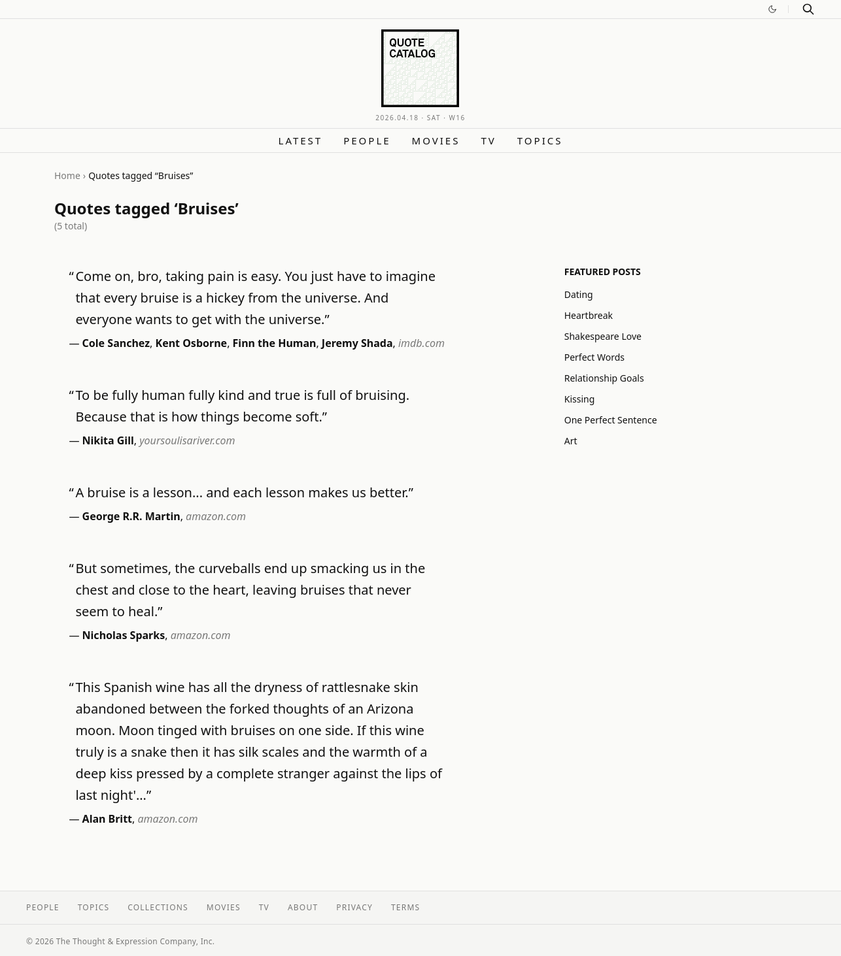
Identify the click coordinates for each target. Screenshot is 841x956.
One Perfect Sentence (610, 420)
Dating (578, 294)
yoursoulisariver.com (187, 440)
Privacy (354, 907)
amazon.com (216, 516)
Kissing (579, 399)
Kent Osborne (192, 343)
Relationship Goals (604, 378)
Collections (158, 907)
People (366, 140)
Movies (436, 140)
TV (488, 140)
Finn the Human (275, 343)
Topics (540, 140)
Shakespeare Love (603, 336)
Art (570, 441)
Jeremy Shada (357, 343)
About (303, 907)
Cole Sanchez (116, 343)
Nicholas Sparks (123, 635)
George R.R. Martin (131, 516)
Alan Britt (107, 819)
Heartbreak (588, 315)
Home (67, 175)
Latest (301, 140)
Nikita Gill (108, 440)
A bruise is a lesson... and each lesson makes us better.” (244, 492)
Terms (405, 907)
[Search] (808, 9)
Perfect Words (594, 357)
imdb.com (421, 343)
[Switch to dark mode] (772, 9)
